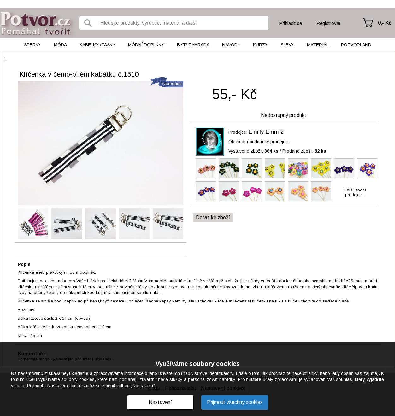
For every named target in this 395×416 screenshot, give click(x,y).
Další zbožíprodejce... (355, 192)
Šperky (32, 44)
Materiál (317, 44)
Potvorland (356, 44)
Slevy (287, 44)
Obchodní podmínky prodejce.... (260, 141)
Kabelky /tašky (97, 44)
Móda (60, 44)
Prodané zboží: (304, 151)
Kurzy (260, 44)
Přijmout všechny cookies (235, 402)
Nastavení (160, 402)
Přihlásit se (290, 23)
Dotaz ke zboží (213, 217)
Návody (231, 44)
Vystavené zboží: (253, 151)
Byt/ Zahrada (193, 44)
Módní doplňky (146, 44)
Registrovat (328, 23)
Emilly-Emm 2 (266, 132)
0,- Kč (385, 23)
